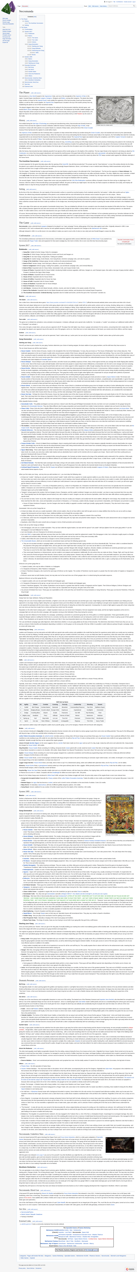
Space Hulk (85, 1232)
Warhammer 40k (97, 228)
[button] (5, 42)
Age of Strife (81, 125)
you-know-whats (124, 408)
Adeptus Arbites (88, 430)
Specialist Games (71, 1228)
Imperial (32, 1258)
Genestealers (51, 894)
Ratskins (80, 114)
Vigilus (127, 192)
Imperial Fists (50, 102)
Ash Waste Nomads (27, 463)
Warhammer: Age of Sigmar (49, 1243)
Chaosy (50, 778)
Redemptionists (28, 869)
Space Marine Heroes (80, 1239)
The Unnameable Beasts (28, 541)
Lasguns (43, 98)
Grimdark (97, 840)
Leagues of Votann (102, 467)
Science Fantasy (89, 840)
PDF (100, 155)
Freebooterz (22, 153)
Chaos (79, 891)
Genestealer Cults (27, 404)
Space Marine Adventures (105, 1239)
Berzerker (78, 1079)
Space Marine (111, 377)
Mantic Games (25, 1214)
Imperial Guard (42, 100)
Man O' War (69, 1241)
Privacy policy (22, 1268)
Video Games (24, 1258)
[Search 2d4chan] (121, 6)
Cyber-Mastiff (61, 1202)
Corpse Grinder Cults (28, 443)
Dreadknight (56, 772)
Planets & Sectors (95, 1256)
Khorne (73, 1079)
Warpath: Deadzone (36, 1214)
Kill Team (70, 1239)
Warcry (92, 1243)
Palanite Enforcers (27, 430)
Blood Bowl (62, 1241)
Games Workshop (84, 1228)
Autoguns (49, 98)
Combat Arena (92, 1239)
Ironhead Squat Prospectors (30, 467)
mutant (68, 748)
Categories (23, 1256)
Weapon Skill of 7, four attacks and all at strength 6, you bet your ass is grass (84, 894)
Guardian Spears (47, 359)
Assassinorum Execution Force (82, 1234)
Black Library (27, 109)
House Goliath (25, 377)
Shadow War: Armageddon (90, 1236)
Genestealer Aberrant (36, 406)
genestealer (102, 153)
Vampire (77, 1041)
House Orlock (25, 385)
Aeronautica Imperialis (65, 1234)
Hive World (33, 96)
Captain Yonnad (120, 137)
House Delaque (26, 361)
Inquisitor (102, 999)
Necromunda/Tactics (27, 1212)
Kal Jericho (28, 1197)
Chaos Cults (25, 408)
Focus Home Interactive (68, 1137)
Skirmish (85, 1243)
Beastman (35, 1091)
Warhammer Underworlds (74, 1243)
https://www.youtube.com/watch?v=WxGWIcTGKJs (61, 302)
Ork (133, 151)
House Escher (25, 368)
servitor (51, 736)
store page (39, 1155)
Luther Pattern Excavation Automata (30, 736)
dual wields (82, 1001)
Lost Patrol (68, 1232)
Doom (112, 1204)
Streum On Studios (47, 1193)
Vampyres (26, 887)
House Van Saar (26, 394)
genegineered (43, 765)
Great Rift (65, 164)
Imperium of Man (81, 96)
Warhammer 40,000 (52, 1230)
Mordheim (77, 1241)
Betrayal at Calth (63, 1236)
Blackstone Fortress (75, 1236)
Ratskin (36, 1008)
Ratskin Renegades (29, 865)
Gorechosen (62, 1243)
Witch (29, 534)
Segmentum (48, 96)
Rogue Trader (34, 241)
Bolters (63, 98)
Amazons (103, 840)
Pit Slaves (26, 861)
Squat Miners (27, 913)
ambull (47, 736)
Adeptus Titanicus (97, 1234)
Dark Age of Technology (40, 123)
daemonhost (42, 785)
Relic (74, 1246)
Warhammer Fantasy (51, 1241)
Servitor (32, 743)
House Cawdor (26, 351)
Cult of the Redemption (78, 180)
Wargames (48, 1256)
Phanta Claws (25, 1066)
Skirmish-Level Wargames (118, 1256)
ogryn (81, 743)
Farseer (23, 1068)
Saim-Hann (109, 1068)
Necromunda (77, 1232)
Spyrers (25, 872)
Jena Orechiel (110, 999)
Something (68, 142)
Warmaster (85, 1241)
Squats (53, 467)
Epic (71, 1230)
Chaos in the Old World (65, 1246)
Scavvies (26, 858)
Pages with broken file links (35, 1256)
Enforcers (26, 878)
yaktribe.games (25, 1224)
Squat (23, 1089)
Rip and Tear (76, 738)
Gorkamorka (62, 896)
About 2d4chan (30, 1268)
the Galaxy (89, 1250)
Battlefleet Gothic (64, 1230)
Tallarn (40, 139)
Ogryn (23, 450)
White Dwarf (96, 239)
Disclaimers (38, 1268)
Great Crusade (88, 128)
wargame (44, 226)
